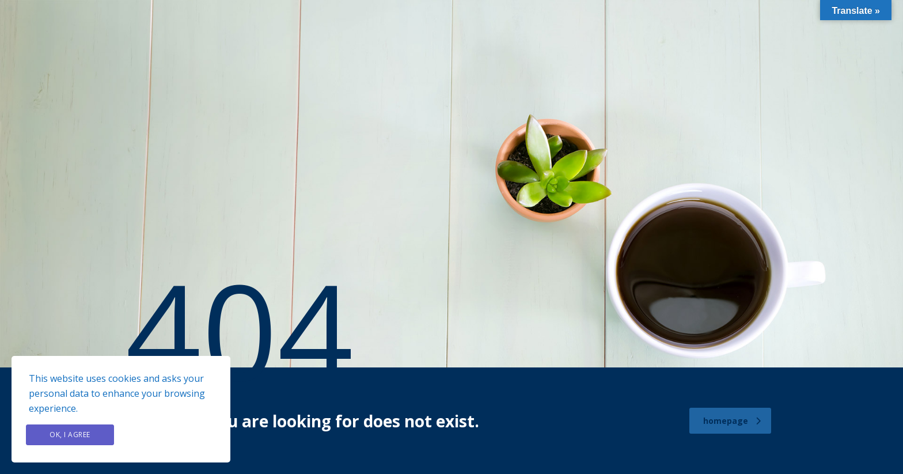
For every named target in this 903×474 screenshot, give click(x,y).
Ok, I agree (70, 434)
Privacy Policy (169, 434)
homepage (732, 420)
